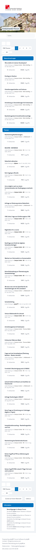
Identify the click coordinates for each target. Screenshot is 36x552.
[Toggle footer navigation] (2, 534)
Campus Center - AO (19, 192)
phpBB (11, 539)
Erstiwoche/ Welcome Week (13, 340)
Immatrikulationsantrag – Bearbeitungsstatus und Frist (18, 426)
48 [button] (7, 52)
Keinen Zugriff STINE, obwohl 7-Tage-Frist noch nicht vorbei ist (18, 470)
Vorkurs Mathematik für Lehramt (14, 314)
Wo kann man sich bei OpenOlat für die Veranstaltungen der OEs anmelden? (16, 288)
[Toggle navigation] (33, 6)
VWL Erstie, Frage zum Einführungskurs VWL (17, 216)
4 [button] (26, 48)
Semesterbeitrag (9, 302)
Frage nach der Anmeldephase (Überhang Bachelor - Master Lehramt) (17, 354)
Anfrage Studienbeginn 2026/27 (14, 397)
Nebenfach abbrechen (11, 161)
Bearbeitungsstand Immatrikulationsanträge (18, 116)
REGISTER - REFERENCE (11, 148)
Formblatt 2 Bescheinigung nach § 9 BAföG (17, 369)
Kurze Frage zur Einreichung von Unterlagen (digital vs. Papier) (17, 411)
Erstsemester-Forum (10, 28)
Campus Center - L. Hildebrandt (22, 137)
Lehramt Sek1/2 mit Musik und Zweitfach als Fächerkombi (17, 383)
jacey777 (16, 304)
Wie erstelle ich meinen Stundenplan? (16, 63)
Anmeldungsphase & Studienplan (14, 327)
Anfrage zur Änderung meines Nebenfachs (17, 203)
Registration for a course (12, 230)
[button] (10, 52)
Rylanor (16, 163)
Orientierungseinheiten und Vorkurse (15, 89)
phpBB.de (22, 543)
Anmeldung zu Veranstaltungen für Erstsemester (19, 103)
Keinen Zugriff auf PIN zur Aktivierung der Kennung (17, 455)
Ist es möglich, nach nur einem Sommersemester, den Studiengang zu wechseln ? (19, 188)
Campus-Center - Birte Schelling (22, 65)
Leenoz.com (17, 541)
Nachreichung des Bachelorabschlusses (16, 441)
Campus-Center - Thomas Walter (22, 329)
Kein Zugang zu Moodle (11, 173)
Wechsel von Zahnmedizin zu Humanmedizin (18, 258)
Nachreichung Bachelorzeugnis (14, 135)
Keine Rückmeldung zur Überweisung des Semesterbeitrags (17, 272)
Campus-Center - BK (19, 150)
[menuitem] (6, 546)
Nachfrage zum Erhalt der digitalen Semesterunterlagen (15, 244)
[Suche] (29, 35)
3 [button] (23, 48)
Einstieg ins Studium (11, 76)
